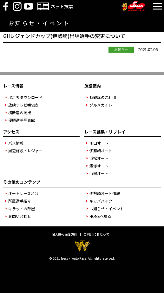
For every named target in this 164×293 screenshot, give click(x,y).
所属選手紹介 (19, 201)
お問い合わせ (19, 216)
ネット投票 (62, 6)
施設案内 (92, 86)
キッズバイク (100, 201)
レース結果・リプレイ (104, 132)
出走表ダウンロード (25, 97)
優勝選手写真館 (21, 120)
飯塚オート (98, 165)
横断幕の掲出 (19, 112)
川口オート (98, 143)
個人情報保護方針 (64, 234)
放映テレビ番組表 (23, 104)
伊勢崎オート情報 (104, 193)
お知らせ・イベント (106, 208)
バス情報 (15, 143)
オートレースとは (23, 193)
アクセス (11, 132)
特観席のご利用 (102, 97)
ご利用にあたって (96, 234)
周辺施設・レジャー (25, 150)
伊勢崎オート (100, 150)
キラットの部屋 (21, 208)
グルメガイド (100, 104)
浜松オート (98, 158)
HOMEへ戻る (100, 216)
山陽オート (98, 173)
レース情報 (13, 86)
